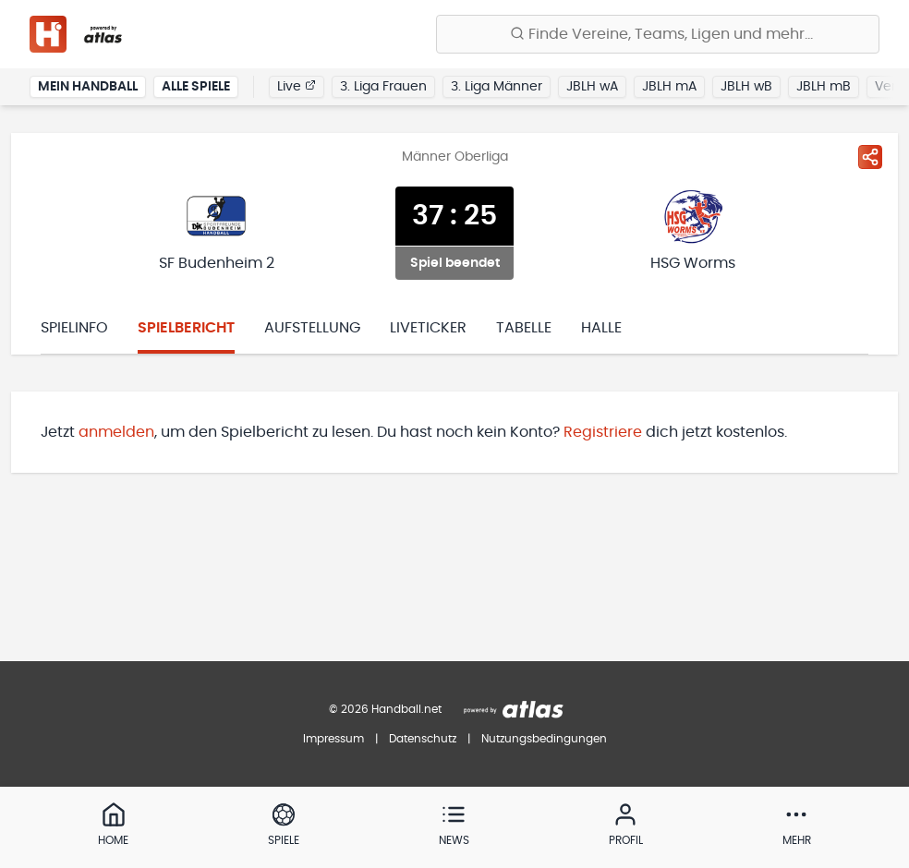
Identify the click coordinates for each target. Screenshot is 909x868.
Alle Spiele (196, 86)
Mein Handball (88, 86)
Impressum (333, 738)
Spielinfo (74, 327)
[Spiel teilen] (870, 157)
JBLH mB (823, 86)
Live (296, 86)
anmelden (116, 432)
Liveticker (428, 327)
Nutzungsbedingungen (544, 738)
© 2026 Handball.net (385, 709)
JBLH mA (669, 86)
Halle (601, 327)
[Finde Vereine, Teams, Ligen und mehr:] (657, 34)
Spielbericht (186, 327)
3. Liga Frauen (383, 86)
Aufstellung (312, 327)
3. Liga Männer (496, 86)
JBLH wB (746, 86)
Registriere (603, 432)
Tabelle (523, 327)
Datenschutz (422, 738)
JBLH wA (592, 86)
